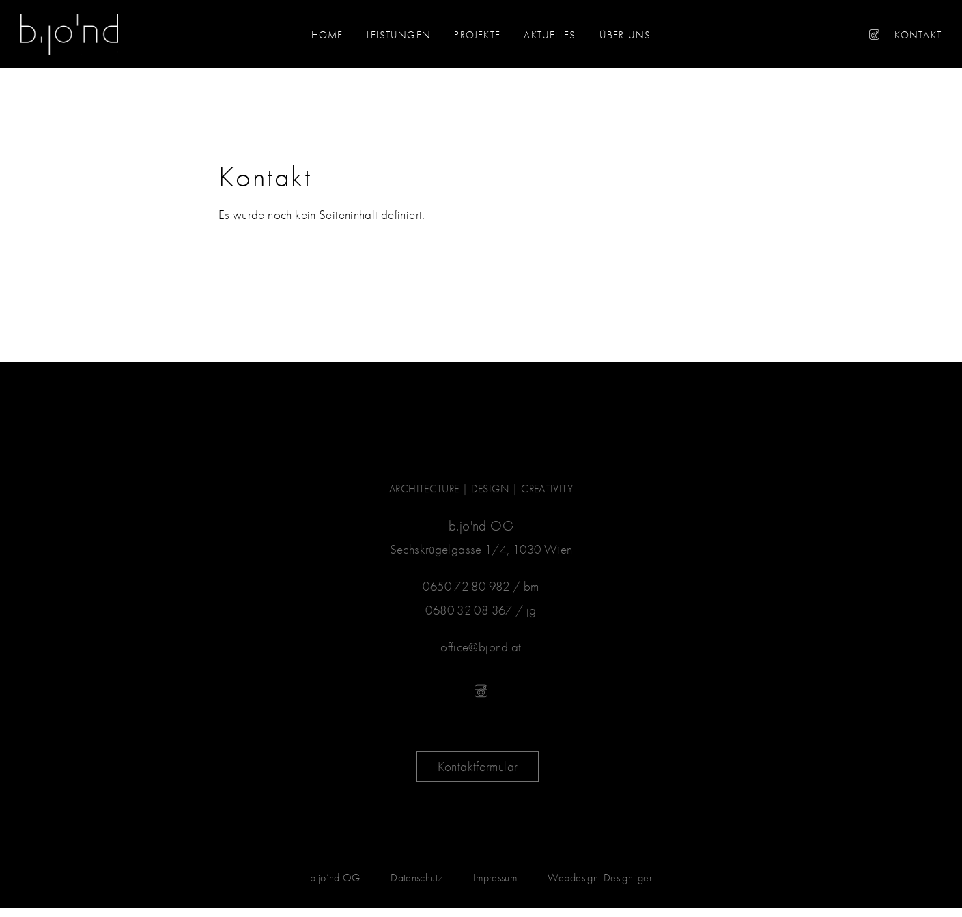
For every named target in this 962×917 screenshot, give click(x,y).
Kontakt (918, 35)
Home (327, 35)
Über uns (625, 35)
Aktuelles (550, 35)
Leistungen (399, 35)
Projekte (477, 35)
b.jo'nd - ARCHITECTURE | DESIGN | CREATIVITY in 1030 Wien (69, 34)
